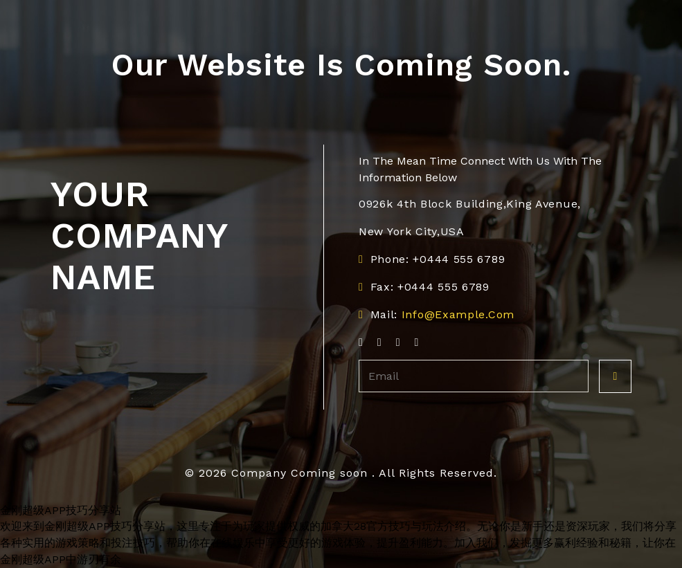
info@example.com (458, 314)
